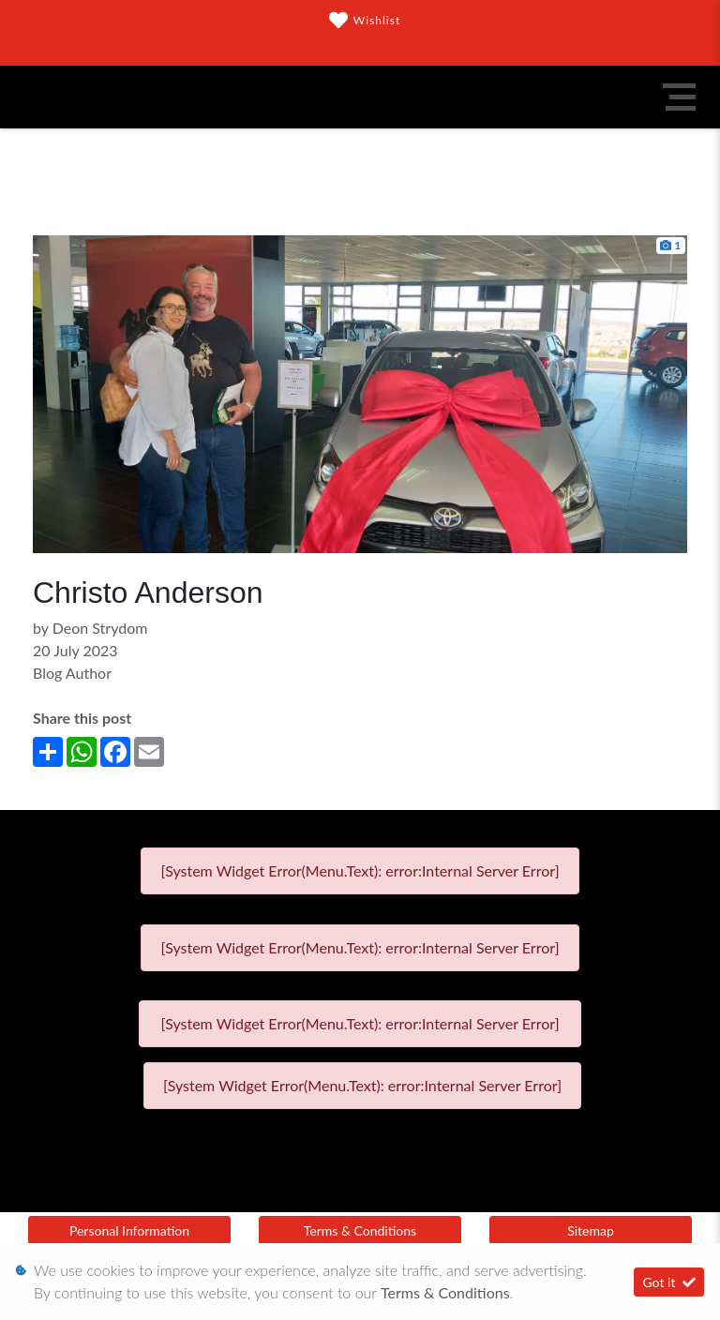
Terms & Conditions (360, 1230)
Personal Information (129, 1230)
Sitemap (590, 1230)
